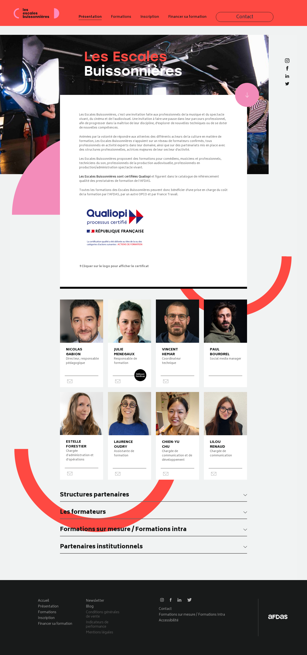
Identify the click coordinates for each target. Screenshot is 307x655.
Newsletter (95, 601)
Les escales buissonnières (44, 18)
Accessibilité (168, 621)
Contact (270, 19)
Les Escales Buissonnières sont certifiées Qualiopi (115, 176)
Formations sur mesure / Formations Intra (192, 615)
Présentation (133, 19)
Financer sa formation (231, 19)
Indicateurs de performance (97, 624)
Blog (90, 607)
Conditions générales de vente (102, 614)
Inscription (193, 19)
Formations (165, 19)
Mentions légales (99, 633)
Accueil (43, 601)
